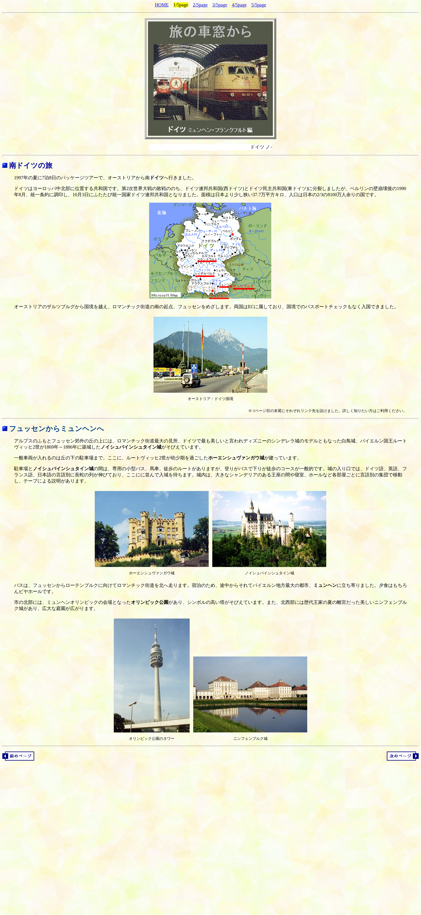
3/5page (219, 4)
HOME (162, 4)
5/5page (258, 4)
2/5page (200, 4)
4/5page (239, 4)
